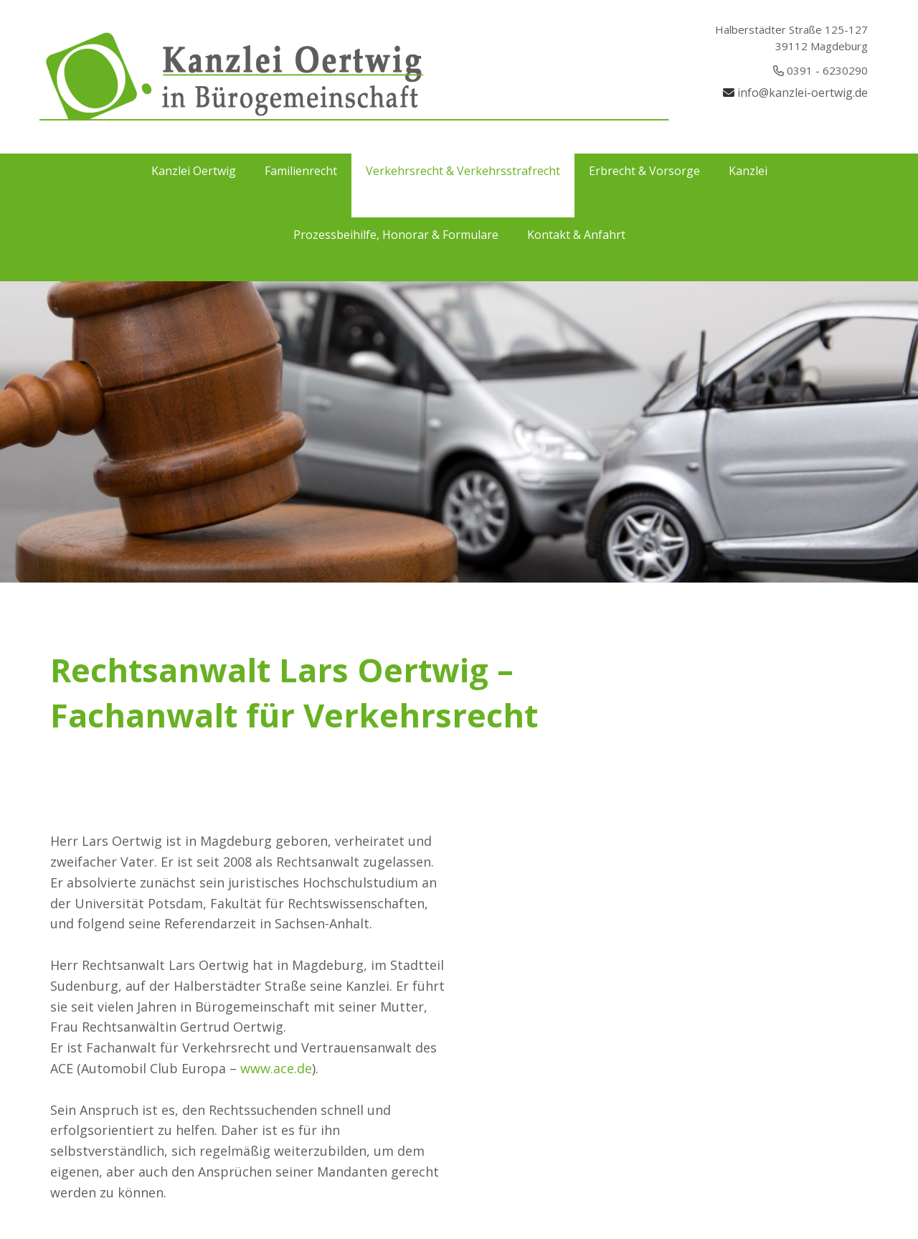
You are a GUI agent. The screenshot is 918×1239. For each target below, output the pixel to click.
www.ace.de (276, 1068)
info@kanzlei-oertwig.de (802, 92)
